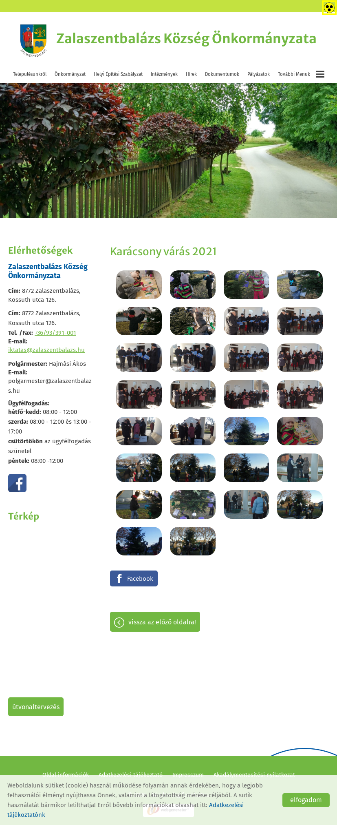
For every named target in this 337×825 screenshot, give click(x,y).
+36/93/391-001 (55, 332)
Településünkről (29, 74)
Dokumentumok (222, 74)
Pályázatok (258, 74)
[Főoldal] (33, 40)
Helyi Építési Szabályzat (118, 74)
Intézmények (164, 74)
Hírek (191, 74)
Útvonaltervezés (35, 707)
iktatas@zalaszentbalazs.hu (46, 350)
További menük (301, 74)
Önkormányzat (70, 74)
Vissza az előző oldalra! (162, 622)
